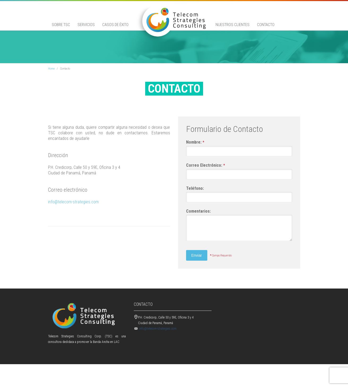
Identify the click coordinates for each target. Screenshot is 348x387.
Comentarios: (198, 227)
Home (51, 85)
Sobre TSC (61, 24)
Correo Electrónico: (205, 181)
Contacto (265, 24)
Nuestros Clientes (233, 24)
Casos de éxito (115, 24)
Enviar (196, 271)
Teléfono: (195, 204)
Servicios (86, 24)
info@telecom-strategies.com (73, 218)
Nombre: (195, 158)
